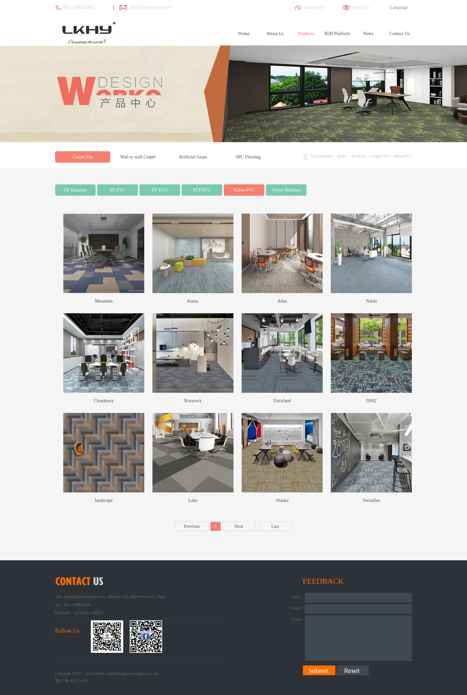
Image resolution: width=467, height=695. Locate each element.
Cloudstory (104, 400)
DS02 (371, 400)
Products (359, 156)
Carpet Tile (380, 156)
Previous (192, 526)
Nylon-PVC (402, 156)
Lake (193, 500)
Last (275, 526)
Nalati (371, 301)
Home (243, 33)
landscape (104, 500)
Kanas (193, 301)
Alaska (282, 500)
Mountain (104, 301)
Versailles (371, 500)
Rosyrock (193, 400)
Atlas (282, 301)
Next (238, 526)
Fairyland (282, 400)
